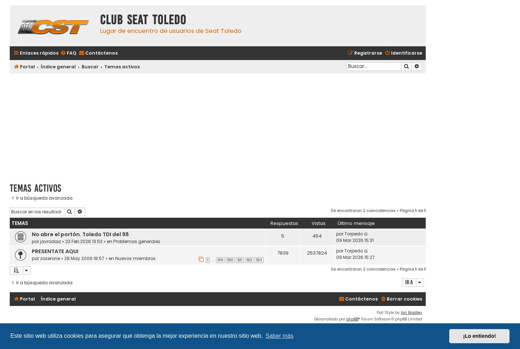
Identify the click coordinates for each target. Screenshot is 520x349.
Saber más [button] (280, 336)
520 (230, 260)
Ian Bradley (411, 312)
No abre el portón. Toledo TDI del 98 (80, 234)
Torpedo (353, 234)
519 (220, 260)
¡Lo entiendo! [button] (479, 336)
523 (259, 260)
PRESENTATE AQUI (55, 251)
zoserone (50, 258)
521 (239, 260)
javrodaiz (50, 241)
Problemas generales (136, 241)
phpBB (352, 319)
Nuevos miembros (135, 258)
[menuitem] (68, 53)
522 (249, 260)
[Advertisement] (218, 125)
